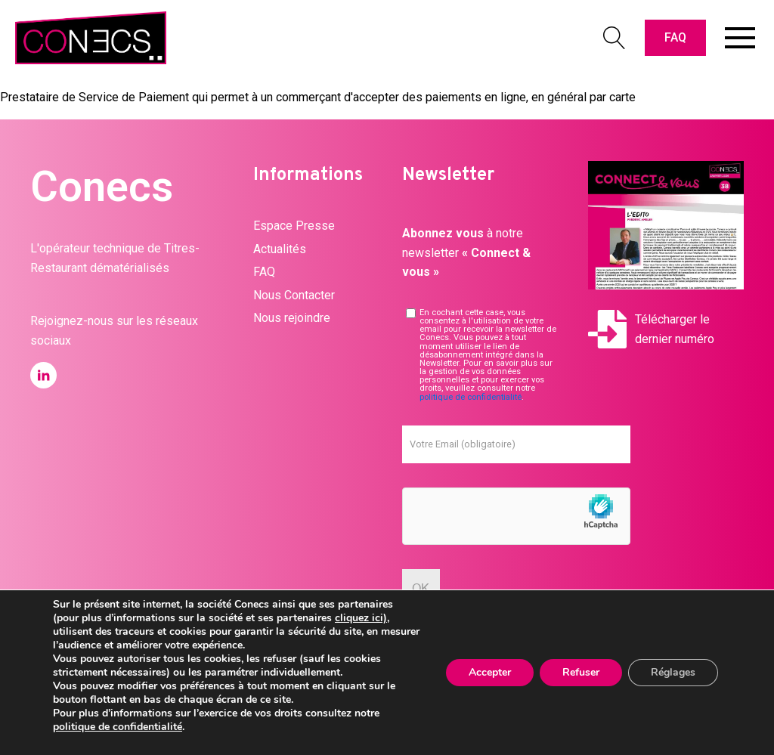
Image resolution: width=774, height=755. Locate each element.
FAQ (675, 37)
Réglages (673, 672)
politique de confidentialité (471, 397)
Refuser (580, 672)
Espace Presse (294, 225)
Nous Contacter (294, 295)
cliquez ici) (361, 618)
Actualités (279, 249)
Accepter (490, 672)
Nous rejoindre (291, 318)
